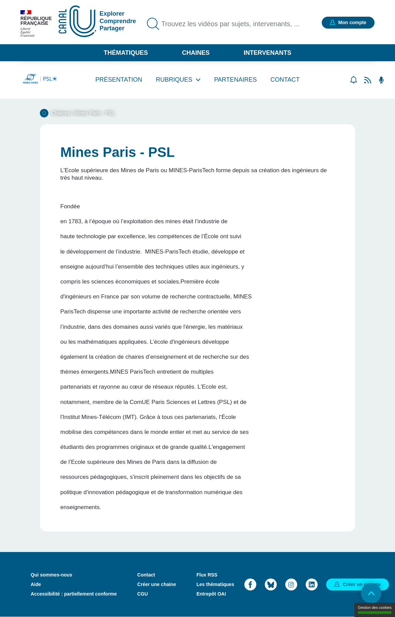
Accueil (44, 113)
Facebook (250, 584)
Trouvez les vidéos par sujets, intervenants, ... (230, 24)
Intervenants (267, 52)
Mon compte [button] (352, 22)
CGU (142, 594)
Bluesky (271, 584)
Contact (285, 79)
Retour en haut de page (371, 593)
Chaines (196, 52)
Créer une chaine (156, 584)
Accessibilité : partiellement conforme (74, 594)
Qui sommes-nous (51, 575)
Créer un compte (362, 584)
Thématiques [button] (126, 52)
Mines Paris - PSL (94, 113)
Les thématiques (215, 584)
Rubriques (174, 79)
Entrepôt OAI (211, 594)
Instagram (291, 584)
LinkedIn (312, 584)
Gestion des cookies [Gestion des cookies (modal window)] (375, 609)
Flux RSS (206, 575)
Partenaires (235, 79)
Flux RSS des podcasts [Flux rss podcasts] (381, 80)
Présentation (118, 79)
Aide (36, 584)
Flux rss (367, 80)
